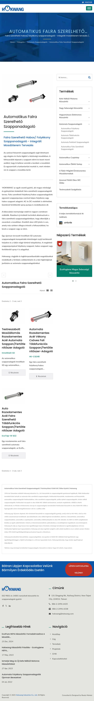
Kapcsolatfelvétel (59, 658)
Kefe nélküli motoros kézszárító (68, 100)
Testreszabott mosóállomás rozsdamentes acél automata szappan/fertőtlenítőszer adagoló (13, 338)
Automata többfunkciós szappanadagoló (70, 136)
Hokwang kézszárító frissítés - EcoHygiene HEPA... (23, 649)
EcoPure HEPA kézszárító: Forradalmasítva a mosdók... (23, 635)
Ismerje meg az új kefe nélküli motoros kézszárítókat (20, 662)
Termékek (56, 644)
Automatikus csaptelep (69, 157)
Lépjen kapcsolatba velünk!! (78, 569)
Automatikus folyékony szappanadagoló (70, 129)
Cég (54, 639)
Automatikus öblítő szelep (70, 164)
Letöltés (65, 222)
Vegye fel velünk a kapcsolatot (62, 548)
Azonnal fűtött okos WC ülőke (70, 181)
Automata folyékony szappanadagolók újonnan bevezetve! (21, 676)
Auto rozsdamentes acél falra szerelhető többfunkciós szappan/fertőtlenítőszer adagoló (13, 419)
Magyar (88, 2)
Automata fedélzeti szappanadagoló (75, 142)
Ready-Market (87, 695)
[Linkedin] (10, 605)
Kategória (21, 42)
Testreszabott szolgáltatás (70, 189)
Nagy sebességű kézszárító (71, 108)
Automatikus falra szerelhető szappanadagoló (66, 42)
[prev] (4, 275)
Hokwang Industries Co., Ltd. (26, 695)
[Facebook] (3, 605)
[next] (50, 275)
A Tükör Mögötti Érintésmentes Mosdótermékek (72, 172)
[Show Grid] (47, 290)
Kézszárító (42, 548)
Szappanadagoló (33, 548)
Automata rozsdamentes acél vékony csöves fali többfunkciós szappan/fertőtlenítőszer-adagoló (41, 340)
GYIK (54, 654)
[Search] (72, 77)
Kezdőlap (56, 634)
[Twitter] (6, 605)
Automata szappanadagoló (37, 42)
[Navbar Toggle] (89, 8)
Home (12, 42)
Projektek (56, 649)
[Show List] (51, 290)
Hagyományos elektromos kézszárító (70, 116)
